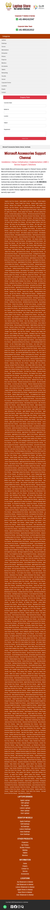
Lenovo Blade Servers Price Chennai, (19, 507)
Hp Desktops (25, 826)
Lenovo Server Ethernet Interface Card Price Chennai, (17, 369)
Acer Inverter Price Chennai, (27, 375)
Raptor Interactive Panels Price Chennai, (14, 682)
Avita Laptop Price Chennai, (36, 617)
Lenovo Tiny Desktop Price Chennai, (36, 230)
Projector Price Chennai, (36, 570)
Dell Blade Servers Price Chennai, (20, 594)
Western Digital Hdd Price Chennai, (21, 394)
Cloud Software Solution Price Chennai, (33, 562)
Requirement (7, 129)
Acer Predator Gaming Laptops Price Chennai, (27, 638)
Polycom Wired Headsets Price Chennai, (14, 648)
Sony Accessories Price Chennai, (17, 266)
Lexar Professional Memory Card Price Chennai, (34, 396)
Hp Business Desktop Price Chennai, (37, 428)
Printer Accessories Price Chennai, (24, 298)
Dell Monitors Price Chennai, (11, 237)
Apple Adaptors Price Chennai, (37, 258)
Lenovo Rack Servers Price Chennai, (27, 279)
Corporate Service (6, 82)
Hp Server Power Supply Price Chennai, (26, 600)
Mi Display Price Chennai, (31, 602)
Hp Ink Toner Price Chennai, (28, 361)
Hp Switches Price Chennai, (35, 226)
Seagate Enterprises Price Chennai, (13, 539)
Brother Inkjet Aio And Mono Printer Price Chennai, (16, 470)
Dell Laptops (25, 803)
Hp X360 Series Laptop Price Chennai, (29, 274)
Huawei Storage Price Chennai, (32, 780)
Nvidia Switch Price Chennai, (35, 699)
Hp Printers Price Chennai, (30, 304)
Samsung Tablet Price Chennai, (28, 484)
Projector (4, 59)
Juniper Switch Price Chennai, (35, 713)
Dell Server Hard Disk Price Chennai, (13, 216)
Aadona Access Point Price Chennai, (13, 722)
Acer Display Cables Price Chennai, (34, 365)
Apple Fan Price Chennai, (16, 407)
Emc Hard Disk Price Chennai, (19, 598)
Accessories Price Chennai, (16, 247)
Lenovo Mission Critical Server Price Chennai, (30, 424)
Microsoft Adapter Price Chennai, (22, 325)
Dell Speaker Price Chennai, (16, 371)
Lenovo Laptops (25, 808)
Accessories (5, 66)
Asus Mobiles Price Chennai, (16, 487)
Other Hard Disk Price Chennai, (34, 615)
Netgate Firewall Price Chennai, (17, 791)
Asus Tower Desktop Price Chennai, (27, 308)
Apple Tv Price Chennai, (32, 434)
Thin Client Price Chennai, (22, 741)
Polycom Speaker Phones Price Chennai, (18, 650)
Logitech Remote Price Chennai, (17, 612)
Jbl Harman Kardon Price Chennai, (20, 392)
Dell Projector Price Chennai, (39, 235)
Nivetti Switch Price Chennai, (25, 785)
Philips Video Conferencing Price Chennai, (35, 720)
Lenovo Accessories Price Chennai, (24, 260)
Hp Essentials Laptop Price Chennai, (37, 654)
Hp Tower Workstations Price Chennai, (20, 285)
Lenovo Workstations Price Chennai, (27, 237)
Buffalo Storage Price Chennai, (16, 711)
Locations (4, 86)
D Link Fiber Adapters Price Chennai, (23, 451)
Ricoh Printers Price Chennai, (12, 631)
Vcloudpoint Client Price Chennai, (37, 333)
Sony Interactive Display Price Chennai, (30, 730)
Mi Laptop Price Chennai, (17, 602)
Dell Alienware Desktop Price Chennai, (25, 633)
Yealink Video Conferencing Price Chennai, (16, 736)
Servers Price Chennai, (28, 291)
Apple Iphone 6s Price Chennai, (38, 430)
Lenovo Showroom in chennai (25, 887)
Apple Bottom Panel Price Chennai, (23, 409)
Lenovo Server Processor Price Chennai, (19, 386)
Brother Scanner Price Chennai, (38, 472)
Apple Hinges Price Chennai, (22, 413)
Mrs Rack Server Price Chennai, (31, 407)
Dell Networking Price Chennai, (26, 543)
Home (25, 863)
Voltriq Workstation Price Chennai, (18, 757)
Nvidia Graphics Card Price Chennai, (28, 201)
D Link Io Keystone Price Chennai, (34, 449)
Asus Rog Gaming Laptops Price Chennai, (35, 321)
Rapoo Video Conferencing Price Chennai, (28, 724)
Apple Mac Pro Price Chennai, (23, 287)
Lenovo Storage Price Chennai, (34, 518)
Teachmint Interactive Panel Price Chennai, (20, 787)
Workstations (5, 50)
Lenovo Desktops (25, 829)
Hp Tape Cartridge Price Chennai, (26, 577)
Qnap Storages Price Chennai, (17, 522)
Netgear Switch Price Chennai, (16, 686)
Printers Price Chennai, (17, 304)
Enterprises (4, 53)
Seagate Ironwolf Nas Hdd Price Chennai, (14, 403)
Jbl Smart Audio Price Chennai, (30, 390)
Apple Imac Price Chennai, (36, 287)
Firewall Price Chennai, (14, 545)
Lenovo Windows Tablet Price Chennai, (19, 333)
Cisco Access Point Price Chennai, (17, 346)
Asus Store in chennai (25, 892)
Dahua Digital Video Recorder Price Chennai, (15, 690)
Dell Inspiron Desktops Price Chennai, (22, 239)
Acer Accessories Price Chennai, (12, 256)
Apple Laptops (25, 800)
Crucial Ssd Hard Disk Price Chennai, (28, 657)
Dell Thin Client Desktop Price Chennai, (35, 249)
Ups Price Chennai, (14, 207)
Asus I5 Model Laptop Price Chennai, (37, 319)
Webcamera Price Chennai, (39, 604)
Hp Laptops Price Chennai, (29, 205)
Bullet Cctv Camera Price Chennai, (18, 673)
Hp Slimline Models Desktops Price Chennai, (20, 281)
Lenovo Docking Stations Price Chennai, (29, 627)
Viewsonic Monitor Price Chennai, (12, 533)
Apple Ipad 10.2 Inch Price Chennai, (28, 461)
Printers (4, 56)
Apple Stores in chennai (25, 889)
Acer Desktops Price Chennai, (19, 277)
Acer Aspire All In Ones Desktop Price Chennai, (24, 642)
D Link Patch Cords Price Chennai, (17, 449)
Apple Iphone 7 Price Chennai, (29, 432)
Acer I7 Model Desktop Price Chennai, (22, 505)
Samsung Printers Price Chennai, (12, 323)
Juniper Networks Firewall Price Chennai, (36, 703)
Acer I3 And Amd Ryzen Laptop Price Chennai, (27, 350)
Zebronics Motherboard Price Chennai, (21, 358)
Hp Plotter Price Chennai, (10, 430)
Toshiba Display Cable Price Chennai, (19, 457)
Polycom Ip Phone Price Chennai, (13, 789)
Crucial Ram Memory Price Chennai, (20, 654)
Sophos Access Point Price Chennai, (26, 778)
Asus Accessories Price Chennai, (20, 476)
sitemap (26, 902)
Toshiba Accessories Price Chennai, (21, 268)
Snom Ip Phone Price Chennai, (29, 661)
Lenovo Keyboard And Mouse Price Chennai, (32, 453)
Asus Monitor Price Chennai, (16, 463)
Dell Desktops (25, 824)
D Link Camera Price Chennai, (24, 573)
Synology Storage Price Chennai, (27, 566)
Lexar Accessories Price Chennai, (12, 398)
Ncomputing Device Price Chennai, (24, 585)
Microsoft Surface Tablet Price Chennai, (28, 337)
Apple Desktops (25, 821)
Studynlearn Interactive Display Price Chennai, (26, 753)
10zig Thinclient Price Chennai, (23, 745)
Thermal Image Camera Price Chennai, (21, 472)
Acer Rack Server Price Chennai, (28, 560)
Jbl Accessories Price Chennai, (35, 493)
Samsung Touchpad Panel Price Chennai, (15, 365)
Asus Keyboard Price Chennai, (12, 491)
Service (3, 79)
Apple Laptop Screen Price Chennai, (18, 421)
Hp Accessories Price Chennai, (26, 253)
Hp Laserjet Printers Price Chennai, (37, 306)
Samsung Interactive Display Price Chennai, (22, 663)
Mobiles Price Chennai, (37, 478)
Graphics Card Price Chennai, (12, 201)
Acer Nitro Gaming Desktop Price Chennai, (25, 644)
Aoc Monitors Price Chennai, (24, 474)
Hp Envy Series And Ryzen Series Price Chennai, (20, 579)
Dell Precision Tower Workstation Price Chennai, (25, 494)
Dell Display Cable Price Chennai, (37, 457)
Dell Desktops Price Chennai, (27, 270)
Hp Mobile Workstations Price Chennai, (33, 463)
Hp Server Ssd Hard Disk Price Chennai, (22, 377)
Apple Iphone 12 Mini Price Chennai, (14, 583)
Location (6, 116)
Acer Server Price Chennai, (18, 356)
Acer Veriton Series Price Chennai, (29, 348)
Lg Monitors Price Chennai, (24, 468)
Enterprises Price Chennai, (22, 514)
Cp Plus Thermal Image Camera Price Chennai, (21, 344)
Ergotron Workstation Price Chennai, (32, 575)
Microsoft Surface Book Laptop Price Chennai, (16, 606)
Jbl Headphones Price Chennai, (37, 394)
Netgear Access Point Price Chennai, (37, 629)
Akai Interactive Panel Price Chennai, (25, 755)
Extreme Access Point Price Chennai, (13, 738)
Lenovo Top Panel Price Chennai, (37, 413)
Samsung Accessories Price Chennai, (20, 258)
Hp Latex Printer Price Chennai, (17, 587)
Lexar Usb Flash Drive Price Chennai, (14, 396)
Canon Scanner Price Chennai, (12, 510)
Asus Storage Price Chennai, (23, 535)
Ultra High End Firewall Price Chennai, (34, 549)
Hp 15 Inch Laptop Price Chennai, (37, 535)
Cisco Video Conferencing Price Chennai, (35, 734)
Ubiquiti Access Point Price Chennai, (36, 736)
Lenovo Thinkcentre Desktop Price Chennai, (30, 207)
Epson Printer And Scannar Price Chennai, (35, 558)
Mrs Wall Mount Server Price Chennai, (20, 541)
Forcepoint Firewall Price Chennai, (29, 705)
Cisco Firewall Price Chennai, (16, 554)
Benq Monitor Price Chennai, (16, 499)
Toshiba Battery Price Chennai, (38, 268)
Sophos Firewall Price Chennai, (16, 780)
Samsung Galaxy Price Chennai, (33, 335)
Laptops (4, 40)
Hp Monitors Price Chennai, (15, 283)
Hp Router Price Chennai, (16, 438)
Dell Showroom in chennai (25, 884)
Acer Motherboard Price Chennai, (20, 373)
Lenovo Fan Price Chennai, (22, 417)
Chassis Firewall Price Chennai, (16, 549)
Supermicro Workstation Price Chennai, (27, 762)
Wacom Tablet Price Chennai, (25, 604)
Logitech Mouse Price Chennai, (27, 610)
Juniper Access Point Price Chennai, (30, 738)
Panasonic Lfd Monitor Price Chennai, (20, 400)
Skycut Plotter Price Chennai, (39, 783)
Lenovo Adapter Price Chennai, (27, 264)
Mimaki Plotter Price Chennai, (33, 757)
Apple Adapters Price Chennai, (25, 262)
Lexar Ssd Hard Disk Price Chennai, (37, 400)
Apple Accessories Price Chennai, (29, 256)
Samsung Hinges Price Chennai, (27, 510)
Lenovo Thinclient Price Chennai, (28, 717)
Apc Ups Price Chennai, (15, 293)
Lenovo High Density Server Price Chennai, (35, 329)
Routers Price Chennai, (36, 678)
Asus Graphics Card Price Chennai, (18, 493)
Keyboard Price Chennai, (38, 379)
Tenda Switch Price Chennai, (33, 791)
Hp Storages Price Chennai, (28, 228)
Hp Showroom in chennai (25, 882)
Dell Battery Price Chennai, (19, 249)
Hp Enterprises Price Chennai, (36, 514)
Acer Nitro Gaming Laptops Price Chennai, (25, 640)
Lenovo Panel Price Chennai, (12, 415)
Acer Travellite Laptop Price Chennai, (19, 669)
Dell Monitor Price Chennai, (15, 302)
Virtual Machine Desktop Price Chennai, (25, 547)
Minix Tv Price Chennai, (10, 474)
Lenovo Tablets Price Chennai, (19, 295)
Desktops (4, 43)
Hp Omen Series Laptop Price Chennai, (18, 214)
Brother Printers (25, 847)
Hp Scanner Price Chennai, (36, 285)
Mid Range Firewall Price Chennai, (26, 552)
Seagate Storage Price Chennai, (34, 707)
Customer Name (8, 103)
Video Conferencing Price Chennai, (19, 497)
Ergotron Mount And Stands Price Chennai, (30, 533)
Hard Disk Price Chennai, (24, 331)
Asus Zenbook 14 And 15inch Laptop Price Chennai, (33, 482)
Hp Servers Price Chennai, (37, 251)
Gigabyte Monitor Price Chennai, (26, 766)
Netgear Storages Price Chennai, (34, 522)
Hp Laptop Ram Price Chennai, (19, 621)
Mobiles (25, 850)
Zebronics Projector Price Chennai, (37, 669)
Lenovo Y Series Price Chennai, (12, 461)
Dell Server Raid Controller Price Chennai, (15, 222)
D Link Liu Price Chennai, (15, 453)
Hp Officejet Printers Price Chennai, (20, 306)
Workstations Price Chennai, (16, 575)
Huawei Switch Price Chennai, (22, 715)
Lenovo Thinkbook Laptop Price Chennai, (30, 631)
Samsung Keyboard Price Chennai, (20, 512)
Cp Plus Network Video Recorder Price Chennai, (20, 692)
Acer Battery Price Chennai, (11, 262)
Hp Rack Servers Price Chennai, (30, 283)
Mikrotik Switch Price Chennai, (23, 701)
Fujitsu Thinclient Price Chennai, (37, 741)
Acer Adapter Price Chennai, (38, 260)
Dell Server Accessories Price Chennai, (36, 214)
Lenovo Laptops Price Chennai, (25, 211)
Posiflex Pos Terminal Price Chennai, (34, 587)
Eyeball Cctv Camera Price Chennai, (36, 673)
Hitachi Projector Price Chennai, (25, 524)
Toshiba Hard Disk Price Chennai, (37, 531)
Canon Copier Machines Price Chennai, (15, 625)
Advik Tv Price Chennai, (37, 545)
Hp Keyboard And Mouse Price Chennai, (21, 342)
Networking (5, 72)
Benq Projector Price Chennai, (23, 478)
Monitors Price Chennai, (16, 205)
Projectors (25, 842)
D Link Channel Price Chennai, (36, 594)
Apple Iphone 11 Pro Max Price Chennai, (23, 501)
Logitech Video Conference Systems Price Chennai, (30, 480)
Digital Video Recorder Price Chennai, (32, 682)
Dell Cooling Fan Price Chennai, (18, 226)
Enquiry (3, 89)
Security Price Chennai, (11, 671)
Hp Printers (25, 845)
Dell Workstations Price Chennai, (18, 245)
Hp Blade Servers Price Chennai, (25, 591)
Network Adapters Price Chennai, (17, 659)
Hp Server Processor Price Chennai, (13, 361)
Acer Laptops (25, 813)
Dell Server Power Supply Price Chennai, (36, 220)
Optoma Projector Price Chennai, (12, 675)
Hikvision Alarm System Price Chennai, (34, 694)
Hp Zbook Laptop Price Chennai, (35, 636)
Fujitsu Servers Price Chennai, (38, 768)
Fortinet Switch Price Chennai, (17, 720)
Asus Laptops (25, 810)
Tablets (3, 69)
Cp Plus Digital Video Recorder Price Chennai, (34, 688)
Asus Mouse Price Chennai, (27, 491)
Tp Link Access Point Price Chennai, (20, 629)
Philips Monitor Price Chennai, (29, 293)
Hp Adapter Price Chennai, (39, 253)
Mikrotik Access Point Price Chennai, (13, 747)
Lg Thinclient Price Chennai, (38, 745)
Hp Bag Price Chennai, (31, 503)
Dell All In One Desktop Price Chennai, (30, 354)
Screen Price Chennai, (20, 526)
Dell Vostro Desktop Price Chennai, (17, 241)
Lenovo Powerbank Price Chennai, (27, 455)
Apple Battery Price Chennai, (39, 262)
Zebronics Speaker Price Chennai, (37, 367)
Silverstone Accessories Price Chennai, (36, 621)
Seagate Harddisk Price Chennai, (31, 539)
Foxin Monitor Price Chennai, (11, 785)
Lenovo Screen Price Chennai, (34, 421)
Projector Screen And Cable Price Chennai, (35, 526)
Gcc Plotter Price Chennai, (21, 759)
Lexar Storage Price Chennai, (33, 568)
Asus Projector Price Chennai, (19, 489)
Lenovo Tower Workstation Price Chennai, (15, 329)
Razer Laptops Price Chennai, (23, 772)
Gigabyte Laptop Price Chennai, (32, 774)
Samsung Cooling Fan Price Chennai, (19, 363)
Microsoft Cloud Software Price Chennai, (14, 335)
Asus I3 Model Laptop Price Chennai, (20, 319)
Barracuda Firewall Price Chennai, (13, 705)
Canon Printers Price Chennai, (12, 560)
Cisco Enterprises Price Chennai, (33, 346)
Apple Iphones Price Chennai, (23, 251)
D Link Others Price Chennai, (19, 442)
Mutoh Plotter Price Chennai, (34, 759)
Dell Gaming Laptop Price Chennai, (36, 606)
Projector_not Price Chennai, (31, 356)
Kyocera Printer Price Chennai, (34, 652)
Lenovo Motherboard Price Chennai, (26, 405)
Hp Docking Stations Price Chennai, (34, 625)
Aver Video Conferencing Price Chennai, (30, 728)
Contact (4, 92)
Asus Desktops (25, 831)
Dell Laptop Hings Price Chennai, (12, 300)
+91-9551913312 (26, 29)
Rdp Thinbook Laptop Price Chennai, (28, 209)
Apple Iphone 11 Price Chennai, (19, 434)
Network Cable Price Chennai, (33, 612)
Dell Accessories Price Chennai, (31, 247)
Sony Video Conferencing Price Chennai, (31, 776)
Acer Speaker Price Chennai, (36, 373)
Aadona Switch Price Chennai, (19, 713)
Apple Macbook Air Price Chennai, (25, 289)
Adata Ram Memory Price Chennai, (22, 678)
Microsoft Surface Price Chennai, (18, 327)
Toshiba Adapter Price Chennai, (12, 270)
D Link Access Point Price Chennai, (35, 442)
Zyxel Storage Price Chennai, (31, 711)
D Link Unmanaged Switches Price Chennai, (28, 440)
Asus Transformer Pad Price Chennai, (14, 312)
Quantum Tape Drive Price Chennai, (17, 734)
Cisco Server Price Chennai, (11, 528)
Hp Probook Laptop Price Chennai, (36, 272)
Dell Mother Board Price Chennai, (30, 302)
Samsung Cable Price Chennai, (37, 363)
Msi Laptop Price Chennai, (39, 537)
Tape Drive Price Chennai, (27, 732)
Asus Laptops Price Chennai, (11, 308)
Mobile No (6, 109)
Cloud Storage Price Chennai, (16, 562)
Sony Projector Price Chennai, (12, 543)
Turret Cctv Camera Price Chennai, (33, 686)
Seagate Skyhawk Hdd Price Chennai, (13, 390)
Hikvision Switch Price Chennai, (39, 680)
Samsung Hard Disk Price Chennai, (23, 680)
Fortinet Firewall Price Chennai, (23, 203)
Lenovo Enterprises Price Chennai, (25, 516)
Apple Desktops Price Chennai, (36, 512)
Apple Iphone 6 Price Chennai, (24, 430)
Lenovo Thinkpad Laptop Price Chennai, (22, 310)
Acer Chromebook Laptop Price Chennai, (19, 581)
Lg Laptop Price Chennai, (16, 774)
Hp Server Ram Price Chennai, (19, 384)
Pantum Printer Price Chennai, (23, 617)
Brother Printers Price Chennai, (38, 468)
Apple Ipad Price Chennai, (32, 295)
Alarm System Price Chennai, (18, 694)
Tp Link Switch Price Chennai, (35, 665)
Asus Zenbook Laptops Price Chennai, (14, 321)
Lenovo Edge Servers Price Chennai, (36, 646)
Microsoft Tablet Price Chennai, (38, 459)
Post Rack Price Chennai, (30, 371)
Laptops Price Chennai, (26, 545)
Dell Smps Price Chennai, (24, 459)
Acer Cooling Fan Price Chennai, (17, 388)
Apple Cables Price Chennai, (38, 409)
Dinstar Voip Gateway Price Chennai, (13, 661)
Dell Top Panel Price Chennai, (19, 568)
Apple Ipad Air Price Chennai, (38, 564)
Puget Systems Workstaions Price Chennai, (20, 768)
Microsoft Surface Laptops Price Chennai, (31, 466)
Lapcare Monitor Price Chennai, (34, 764)
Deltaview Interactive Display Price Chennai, (26, 751)
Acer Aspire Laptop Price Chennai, (31, 589)
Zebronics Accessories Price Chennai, (27, 382)
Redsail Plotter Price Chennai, (25, 783)
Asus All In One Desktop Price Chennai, (36, 489)
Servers (3, 46)
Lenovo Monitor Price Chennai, (31, 499)
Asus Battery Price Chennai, (36, 476)
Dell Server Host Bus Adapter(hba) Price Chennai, (22, 224)
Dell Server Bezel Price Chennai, (24, 218)
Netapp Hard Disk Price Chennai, (13, 608)
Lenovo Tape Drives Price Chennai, (18, 518)
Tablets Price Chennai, (10, 251)
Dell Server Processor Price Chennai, (31, 216)
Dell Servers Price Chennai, (24, 623)
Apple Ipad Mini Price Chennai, (12, 566)
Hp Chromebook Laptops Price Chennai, (22, 447)
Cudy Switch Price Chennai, (24, 793)
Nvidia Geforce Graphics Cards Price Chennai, (20, 379)
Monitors (4, 63)
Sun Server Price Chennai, (34, 598)
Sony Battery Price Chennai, (32, 266)
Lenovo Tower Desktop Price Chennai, (19, 230)
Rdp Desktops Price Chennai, (31, 403)
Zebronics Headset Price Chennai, (38, 358)
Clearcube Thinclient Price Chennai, (30, 743)
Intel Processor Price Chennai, (19, 615)
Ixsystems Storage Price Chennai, (24, 709)
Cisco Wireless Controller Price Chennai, (26, 419)
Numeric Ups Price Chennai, (11, 459)
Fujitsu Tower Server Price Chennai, (31, 770)
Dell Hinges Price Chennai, (39, 298)
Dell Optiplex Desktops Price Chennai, (34, 241)
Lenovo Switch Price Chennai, (30, 583)
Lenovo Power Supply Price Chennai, (24, 426)
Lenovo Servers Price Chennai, (34, 277)
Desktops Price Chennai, (16, 291)
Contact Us (25, 868)
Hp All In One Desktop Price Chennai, (20, 428)
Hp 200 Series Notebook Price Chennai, (18, 272)
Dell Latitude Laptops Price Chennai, (30, 232)
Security (4, 76)
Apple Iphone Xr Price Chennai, (24, 564)
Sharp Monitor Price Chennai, (18, 764)
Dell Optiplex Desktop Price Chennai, (23, 235)
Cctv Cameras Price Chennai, (25, 671)
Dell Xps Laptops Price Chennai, (12, 232)
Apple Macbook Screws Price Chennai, (32, 411)
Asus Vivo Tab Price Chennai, (31, 487)
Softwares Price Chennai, (39, 663)
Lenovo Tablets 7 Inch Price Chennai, (29, 323)
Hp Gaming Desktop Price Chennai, (18, 636)
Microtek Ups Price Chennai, (23, 570)
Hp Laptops (25, 805)
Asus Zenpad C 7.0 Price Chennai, (20, 316)
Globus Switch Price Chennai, (38, 787)
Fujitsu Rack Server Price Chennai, (13, 770)
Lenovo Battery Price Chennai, (12, 264)
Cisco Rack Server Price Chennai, (37, 541)
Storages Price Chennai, (11, 331)
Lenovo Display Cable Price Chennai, (29, 415)
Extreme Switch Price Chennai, (36, 715)
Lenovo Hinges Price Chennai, (36, 417)
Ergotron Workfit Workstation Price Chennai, (19, 531)
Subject (6, 123)
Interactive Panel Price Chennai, (29, 722)
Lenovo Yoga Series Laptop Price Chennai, (24, 340)
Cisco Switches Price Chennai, (25, 528)
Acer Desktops (25, 834)
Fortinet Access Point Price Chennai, (30, 747)
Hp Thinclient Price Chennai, (19, 503)
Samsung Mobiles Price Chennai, (12, 484)
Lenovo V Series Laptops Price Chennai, (32, 438)
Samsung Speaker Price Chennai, (24, 556)
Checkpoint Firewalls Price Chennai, (17, 703)
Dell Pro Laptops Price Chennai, (31, 696)
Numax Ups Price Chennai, (28, 789)
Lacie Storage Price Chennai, (28, 398)
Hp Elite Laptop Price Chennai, (12, 657)
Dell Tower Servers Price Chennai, (25, 243)
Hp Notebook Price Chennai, (28, 596)
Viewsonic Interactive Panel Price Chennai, (29, 726)
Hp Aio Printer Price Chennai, (17, 558)
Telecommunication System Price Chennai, (35, 659)
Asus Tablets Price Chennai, (38, 310)
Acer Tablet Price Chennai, (20, 646)
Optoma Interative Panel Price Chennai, (29, 675)
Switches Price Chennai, (22, 665)
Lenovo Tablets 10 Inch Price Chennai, (36, 327)
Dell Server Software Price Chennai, (17, 220)
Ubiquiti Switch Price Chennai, (19, 699)
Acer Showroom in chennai (25, 895)
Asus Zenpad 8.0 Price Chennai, (29, 314)
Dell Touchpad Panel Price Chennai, (29, 300)
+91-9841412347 (26, 19)
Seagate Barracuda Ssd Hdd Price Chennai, (35, 388)
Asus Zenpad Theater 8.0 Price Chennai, (33, 312)
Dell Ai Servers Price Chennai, (19, 652)
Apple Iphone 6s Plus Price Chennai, (13, 432)
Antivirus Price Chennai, (10, 665)
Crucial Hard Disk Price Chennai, (28, 684)
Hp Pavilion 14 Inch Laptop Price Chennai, (25, 436)
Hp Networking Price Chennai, (22, 367)
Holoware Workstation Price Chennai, (28, 619)
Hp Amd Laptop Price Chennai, (26, 445)
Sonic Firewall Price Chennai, (30, 554)
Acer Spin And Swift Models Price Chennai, (26, 352)
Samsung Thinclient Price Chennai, (13, 743)
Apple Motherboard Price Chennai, (13, 411)
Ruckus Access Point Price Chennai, (27, 749)
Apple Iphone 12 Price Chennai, (37, 581)
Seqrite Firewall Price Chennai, (19, 707)
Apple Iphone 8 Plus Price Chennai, (26, 520)
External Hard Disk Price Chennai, (23, 667)
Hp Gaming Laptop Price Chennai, (12, 537)
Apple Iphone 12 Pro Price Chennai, (31, 608)
